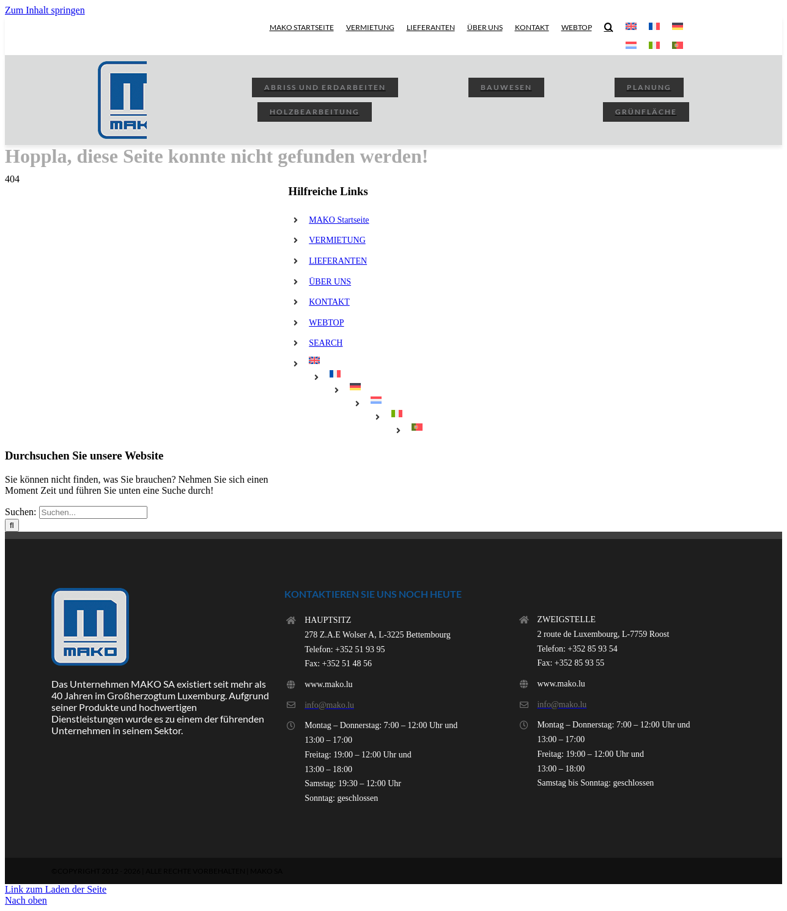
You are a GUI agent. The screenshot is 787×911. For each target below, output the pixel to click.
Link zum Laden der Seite (55, 889)
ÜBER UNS (330, 281)
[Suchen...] (93, 512)
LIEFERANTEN (338, 261)
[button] (608, 27)
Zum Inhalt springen (45, 10)
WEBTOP (326, 322)
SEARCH (325, 343)
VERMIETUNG (337, 240)
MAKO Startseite (339, 220)
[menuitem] (631, 27)
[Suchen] (12, 525)
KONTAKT (329, 302)
